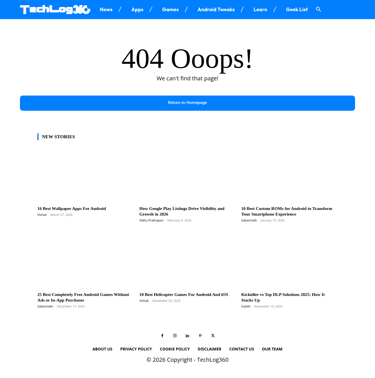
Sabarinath (249, 220)
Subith (245, 306)
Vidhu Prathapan (151, 220)
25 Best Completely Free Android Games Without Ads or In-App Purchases (78, 297)
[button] (318, 9)
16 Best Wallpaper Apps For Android (75, 208)
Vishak (42, 215)
